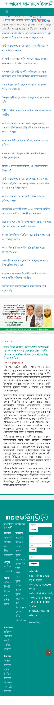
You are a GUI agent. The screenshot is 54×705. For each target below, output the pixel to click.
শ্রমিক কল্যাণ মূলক (19, 590)
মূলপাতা (6, 16)
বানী (6, 595)
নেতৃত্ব (17, 16)
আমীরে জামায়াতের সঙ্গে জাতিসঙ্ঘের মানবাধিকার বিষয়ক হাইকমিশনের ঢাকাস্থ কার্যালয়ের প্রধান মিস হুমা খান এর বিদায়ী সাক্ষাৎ (25, 183)
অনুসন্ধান (33, 530)
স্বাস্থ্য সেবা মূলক (18, 577)
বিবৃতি (7, 591)
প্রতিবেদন (8, 632)
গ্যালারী (7, 649)
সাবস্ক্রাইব (34, 564)
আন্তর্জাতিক (21, 620)
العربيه (37, 17)
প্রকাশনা (8, 636)
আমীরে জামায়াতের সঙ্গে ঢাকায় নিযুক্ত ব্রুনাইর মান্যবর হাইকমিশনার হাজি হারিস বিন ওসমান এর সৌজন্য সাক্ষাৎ (25, 128)
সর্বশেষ (7, 582)
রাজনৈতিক (20, 563)
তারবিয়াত (20, 559)
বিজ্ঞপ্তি (7, 586)
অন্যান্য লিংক (35, 622)
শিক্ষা (18, 568)
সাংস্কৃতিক (20, 598)
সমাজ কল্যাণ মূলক (19, 551)
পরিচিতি (8, 537)
